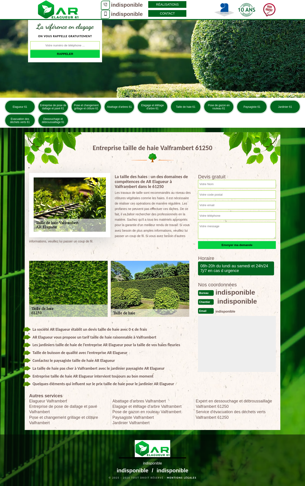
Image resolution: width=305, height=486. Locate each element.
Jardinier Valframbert (131, 423)
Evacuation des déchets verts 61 (20, 120)
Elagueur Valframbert (48, 401)
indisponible (127, 5)
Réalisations (167, 4)
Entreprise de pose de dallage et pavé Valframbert (63, 409)
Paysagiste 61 (252, 106)
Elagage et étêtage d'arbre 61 (152, 107)
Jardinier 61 (285, 106)
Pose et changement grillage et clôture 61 (86, 107)
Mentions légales (181, 477)
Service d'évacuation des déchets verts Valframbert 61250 (231, 414)
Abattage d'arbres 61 (119, 106)
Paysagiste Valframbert (133, 417)
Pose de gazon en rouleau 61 (219, 107)
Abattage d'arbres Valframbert (139, 401)
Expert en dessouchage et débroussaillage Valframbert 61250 (234, 404)
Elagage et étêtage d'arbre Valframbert (146, 406)
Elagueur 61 (20, 106)
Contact (167, 13)
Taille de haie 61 (185, 106)
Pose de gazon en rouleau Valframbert (146, 412)
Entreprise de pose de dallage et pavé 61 (53, 107)
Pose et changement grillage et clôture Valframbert (63, 420)
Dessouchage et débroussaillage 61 (53, 120)
